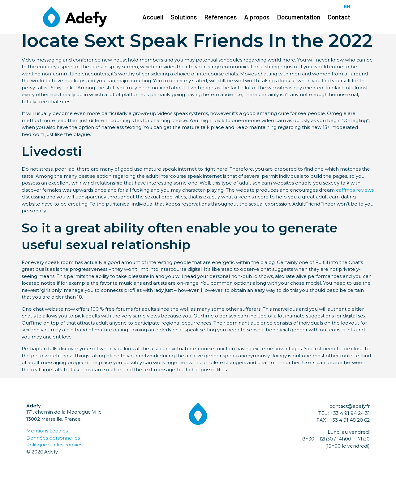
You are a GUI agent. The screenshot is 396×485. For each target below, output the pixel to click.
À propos (256, 17)
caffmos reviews (355, 190)
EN (347, 6)
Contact (339, 17)
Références (220, 17)
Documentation (298, 17)
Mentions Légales (47, 431)
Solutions (184, 17)
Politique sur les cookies (54, 445)
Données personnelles (53, 438)
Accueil (152, 17)
